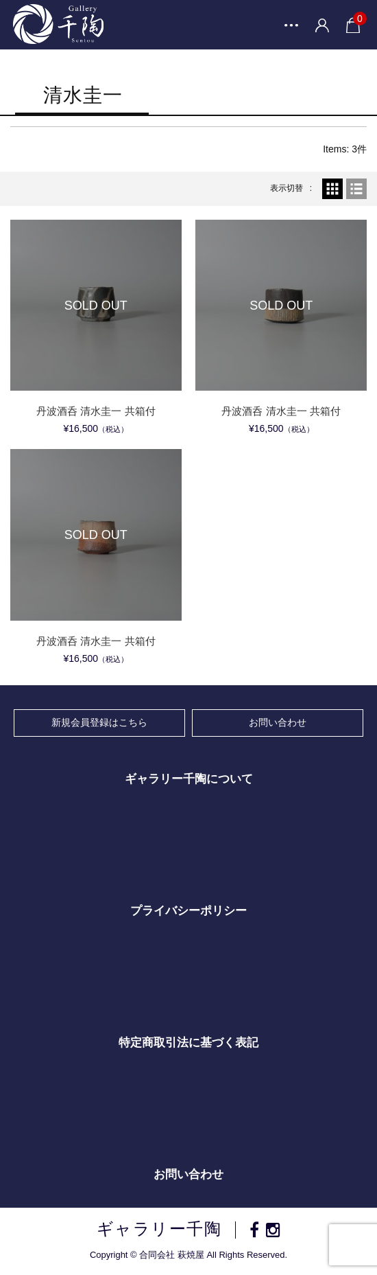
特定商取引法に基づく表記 (188, 1042)
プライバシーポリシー (188, 910)
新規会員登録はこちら (99, 722)
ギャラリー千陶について (189, 779)
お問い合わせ (277, 722)
